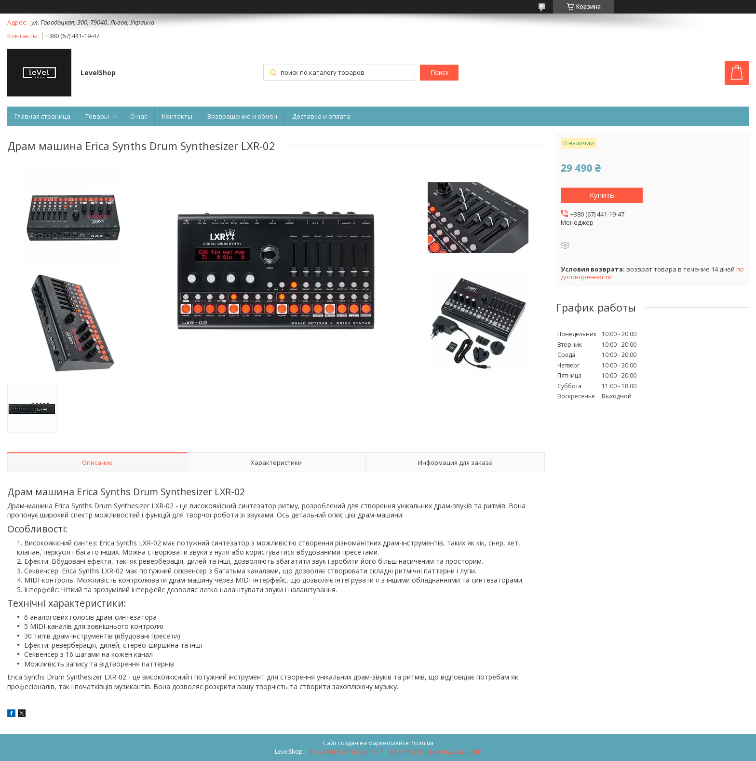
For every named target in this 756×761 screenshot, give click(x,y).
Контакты (177, 116)
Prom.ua (421, 743)
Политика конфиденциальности (435, 751)
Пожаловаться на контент (346, 751)
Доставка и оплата (321, 116)
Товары (97, 116)
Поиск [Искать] (439, 72)
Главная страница (42, 116)
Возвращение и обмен (242, 116)
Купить (602, 195)
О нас (138, 116)
